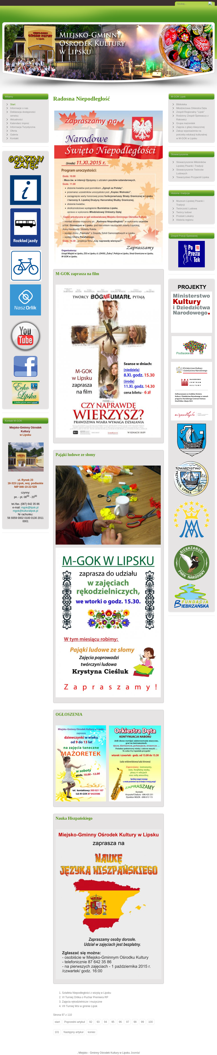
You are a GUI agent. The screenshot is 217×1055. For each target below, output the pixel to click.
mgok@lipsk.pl (30, 507)
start (57, 1021)
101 (57, 1032)
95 (112, 1021)
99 (142, 1021)
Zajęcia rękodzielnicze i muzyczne (82, 1001)
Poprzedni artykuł (74, 1021)
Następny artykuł (73, 1032)
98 (135, 1021)
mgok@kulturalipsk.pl (25, 510)
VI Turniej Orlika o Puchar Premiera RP (85, 997)
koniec (91, 1032)
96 (120, 1021)
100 (150, 1021)
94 (105, 1021)
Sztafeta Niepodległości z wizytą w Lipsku (86, 992)
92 (90, 1021)
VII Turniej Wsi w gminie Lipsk (79, 1006)
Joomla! (135, 1052)
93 (98, 1021)
